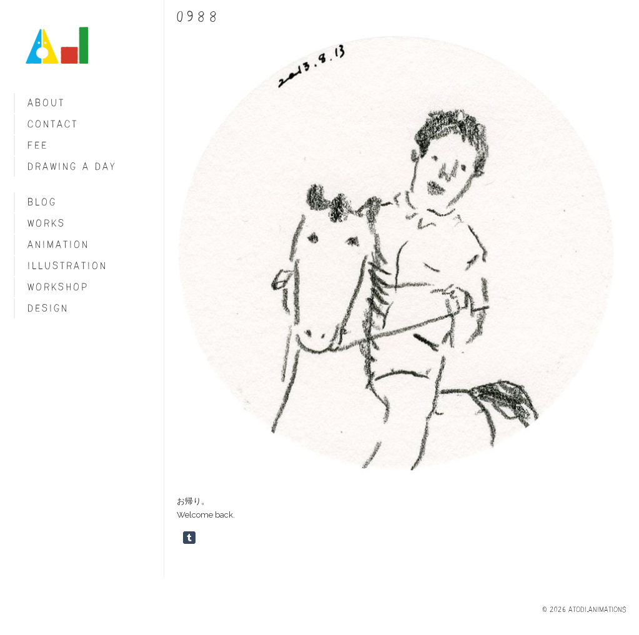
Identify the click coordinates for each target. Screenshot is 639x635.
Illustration (67, 265)
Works (46, 223)
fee (37, 145)
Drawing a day (72, 166)
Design (48, 308)
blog (42, 202)
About (46, 102)
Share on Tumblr (189, 537)
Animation (58, 244)
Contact (52, 123)
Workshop (58, 286)
